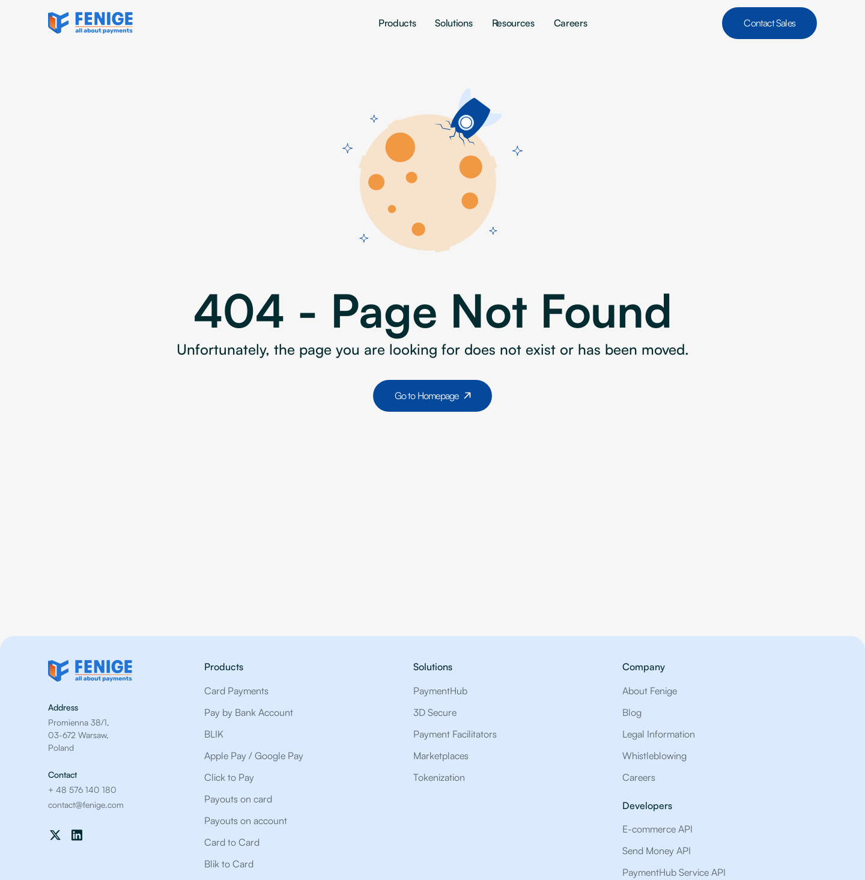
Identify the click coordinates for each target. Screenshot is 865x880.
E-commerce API (657, 829)
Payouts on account (245, 820)
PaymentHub (440, 691)
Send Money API (656, 851)
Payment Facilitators (455, 734)
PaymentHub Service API (674, 872)
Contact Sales (769, 23)
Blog (632, 712)
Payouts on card (238, 799)
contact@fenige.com (86, 804)
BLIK (213, 734)
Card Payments (236, 691)
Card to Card (232, 842)
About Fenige (649, 691)
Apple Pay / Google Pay (253, 756)
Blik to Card (228, 864)
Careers (570, 23)
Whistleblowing (654, 756)
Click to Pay (229, 777)
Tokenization (439, 777)
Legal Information (658, 734)
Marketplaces (441, 756)
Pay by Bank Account (248, 712)
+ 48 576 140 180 (82, 789)
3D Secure (435, 712)
